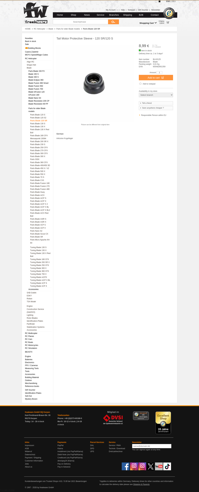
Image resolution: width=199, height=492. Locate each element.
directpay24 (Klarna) (66, 461)
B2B (141, 15)
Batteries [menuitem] (28, 359)
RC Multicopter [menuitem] (31, 333)
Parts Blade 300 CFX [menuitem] (39, 153)
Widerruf (28, 451)
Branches (114, 15)
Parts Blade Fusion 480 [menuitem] (40, 189)
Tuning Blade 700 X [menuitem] (38, 274)
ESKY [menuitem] (29, 296)
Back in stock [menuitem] (30, 41)
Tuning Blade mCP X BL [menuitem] (40, 280)
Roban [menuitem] (29, 299)
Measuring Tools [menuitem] (32, 368)
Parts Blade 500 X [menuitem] (37, 171)
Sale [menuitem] (27, 44)
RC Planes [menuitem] (29, 336)
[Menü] (147, 413)
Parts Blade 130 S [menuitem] (37, 124)
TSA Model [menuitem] (31, 302)
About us (28, 467)
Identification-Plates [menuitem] (35, 321)
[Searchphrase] (80, 21)
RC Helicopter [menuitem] (31, 58)
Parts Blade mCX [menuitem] (37, 195)
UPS (92, 451)
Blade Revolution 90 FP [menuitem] (38, 104)
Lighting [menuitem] (30, 315)
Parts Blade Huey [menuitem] (37, 192)
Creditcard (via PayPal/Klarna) (70, 458)
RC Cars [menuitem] (28, 339)
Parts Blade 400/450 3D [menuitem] (40, 165)
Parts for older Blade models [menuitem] (36, 109)
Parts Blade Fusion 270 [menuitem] (40, 186)
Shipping (127, 15)
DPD (92, 448)
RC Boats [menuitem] (29, 342)
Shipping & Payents (141, 484)
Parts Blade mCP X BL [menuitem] (39, 207)
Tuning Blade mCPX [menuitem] (38, 277)
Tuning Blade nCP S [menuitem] (38, 283)
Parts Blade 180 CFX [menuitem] (39, 135)
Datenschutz (30, 454)
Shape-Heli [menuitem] (31, 65)
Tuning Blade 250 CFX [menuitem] (39, 265)
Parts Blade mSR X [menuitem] (38, 222)
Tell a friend (146, 103)
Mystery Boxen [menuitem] (31, 399)
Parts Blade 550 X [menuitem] (37, 174)
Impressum (29, 445)
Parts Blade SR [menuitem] (36, 237)
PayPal (60, 445)
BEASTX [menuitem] (28, 352)
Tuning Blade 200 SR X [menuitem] (40, 262)
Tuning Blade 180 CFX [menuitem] (39, 259)
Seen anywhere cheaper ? (152, 108)
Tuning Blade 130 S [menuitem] (38, 247)
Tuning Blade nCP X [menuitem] (38, 286)
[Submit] (113, 21)
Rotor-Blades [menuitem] (32, 318)
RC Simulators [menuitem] (31, 348)
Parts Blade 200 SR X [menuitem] (39, 141)
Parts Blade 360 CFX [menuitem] (39, 162)
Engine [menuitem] (29, 306)
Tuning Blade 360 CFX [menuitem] (39, 271)
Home (60, 15)
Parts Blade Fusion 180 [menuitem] (40, 183)
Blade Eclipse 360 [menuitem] (35, 80)
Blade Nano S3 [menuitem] (34, 98)
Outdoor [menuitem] (28, 380)
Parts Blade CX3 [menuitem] (37, 180)
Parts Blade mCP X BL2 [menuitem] (40, 210)
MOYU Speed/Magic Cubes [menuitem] (36, 55)
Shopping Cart (148, 23)
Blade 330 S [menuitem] (33, 77)
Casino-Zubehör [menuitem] (31, 52)
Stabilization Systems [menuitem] (35, 327)
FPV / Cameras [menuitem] (31, 365)
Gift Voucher (143, 10)
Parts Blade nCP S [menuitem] (38, 225)
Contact (155, 15)
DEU (174, 1)
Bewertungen (81, 481)
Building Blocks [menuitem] (33, 48)
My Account (112, 10)
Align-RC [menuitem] (30, 62)
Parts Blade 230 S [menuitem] (37, 144)
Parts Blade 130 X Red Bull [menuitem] (39, 131)
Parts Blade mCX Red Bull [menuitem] (39, 214)
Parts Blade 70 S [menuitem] (37, 177)
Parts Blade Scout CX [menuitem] (39, 234)
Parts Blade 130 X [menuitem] (37, 126)
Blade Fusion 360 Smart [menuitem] (38, 83)
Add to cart (156, 77)
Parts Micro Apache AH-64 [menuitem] (40, 241)
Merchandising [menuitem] (31, 383)
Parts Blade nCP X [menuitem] (38, 228)
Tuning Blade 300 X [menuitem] (38, 268)
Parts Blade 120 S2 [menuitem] (38, 118)
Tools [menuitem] (27, 371)
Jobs (27, 464)
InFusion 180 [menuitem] (33, 95)
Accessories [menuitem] (33, 289)
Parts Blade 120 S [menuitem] (37, 115)
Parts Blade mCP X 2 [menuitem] (39, 204)
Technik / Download (117, 448)
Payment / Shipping (33, 458)
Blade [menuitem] (29, 68)
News (87, 15)
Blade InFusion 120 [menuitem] (36, 92)
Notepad (131, 10)
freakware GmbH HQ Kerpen (37, 412)
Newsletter (155, 10)
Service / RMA (115, 445)
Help (123, 10)
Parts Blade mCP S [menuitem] (38, 198)
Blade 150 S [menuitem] (33, 74)
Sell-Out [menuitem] (28, 396)
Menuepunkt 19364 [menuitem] (38, 138)
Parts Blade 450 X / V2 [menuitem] (39, 168)
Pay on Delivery (64, 464)
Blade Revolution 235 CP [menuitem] (38, 101)
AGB (27, 448)
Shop (73, 15)
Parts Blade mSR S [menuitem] (38, 219)
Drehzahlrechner (116, 451)
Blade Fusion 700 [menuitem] (35, 89)
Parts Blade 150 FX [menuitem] (36, 71)
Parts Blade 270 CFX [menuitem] (39, 150)
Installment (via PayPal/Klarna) (70, 451)
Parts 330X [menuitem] (34, 159)
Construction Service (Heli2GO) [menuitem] (35, 310)
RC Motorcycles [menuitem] (31, 345)
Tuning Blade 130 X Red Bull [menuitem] (40, 254)
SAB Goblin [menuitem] (31, 293)
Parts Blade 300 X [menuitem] (37, 156)
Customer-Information (34, 461)
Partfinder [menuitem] (31, 324)
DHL (92, 445)
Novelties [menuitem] (29, 38)
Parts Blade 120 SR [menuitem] (38, 121)
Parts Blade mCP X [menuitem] (38, 201)
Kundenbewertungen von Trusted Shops (41, 481)
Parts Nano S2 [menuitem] (36, 231)
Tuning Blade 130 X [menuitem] (38, 250)
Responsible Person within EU (153, 115)
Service (100, 15)
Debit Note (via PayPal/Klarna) (70, 454)
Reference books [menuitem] (32, 386)
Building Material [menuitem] (32, 377)
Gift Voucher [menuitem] (30, 390)
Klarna (60, 448)
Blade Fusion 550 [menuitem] (35, 86)
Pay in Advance (64, 467)
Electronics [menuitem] (29, 362)
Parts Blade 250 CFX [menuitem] (39, 147)
